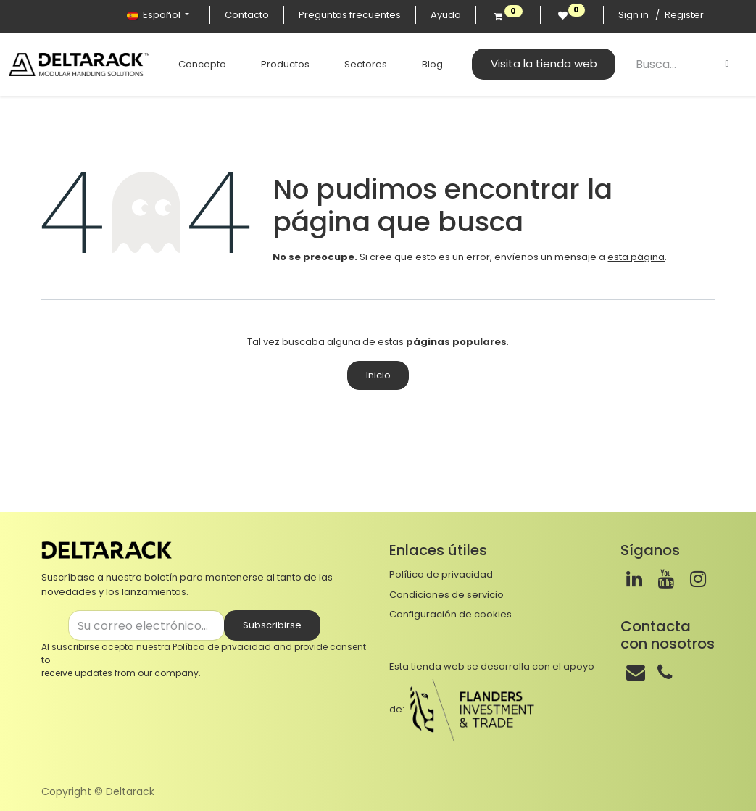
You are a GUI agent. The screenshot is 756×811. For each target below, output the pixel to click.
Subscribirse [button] (272, 625)
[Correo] (635, 672)
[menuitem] (198, 64)
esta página (636, 257)
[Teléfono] (665, 672)
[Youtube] (666, 579)
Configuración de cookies (450, 614)
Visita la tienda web (539, 63)
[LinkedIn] (634, 579)
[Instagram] (698, 579)
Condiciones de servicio (446, 595)
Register (684, 15)
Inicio (378, 375)
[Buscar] (727, 64)
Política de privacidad (222, 647)
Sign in (633, 15)
